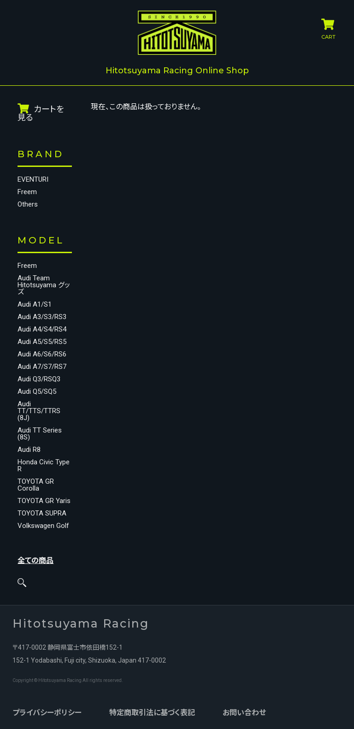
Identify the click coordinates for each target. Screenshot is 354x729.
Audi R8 (29, 449)
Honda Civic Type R (44, 466)
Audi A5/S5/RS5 (42, 341)
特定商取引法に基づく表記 (152, 713)
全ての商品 (35, 560)
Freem (27, 192)
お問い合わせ (244, 713)
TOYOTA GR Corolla (36, 485)
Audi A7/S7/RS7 (42, 366)
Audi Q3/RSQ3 (39, 379)
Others (28, 204)
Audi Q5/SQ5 (37, 391)
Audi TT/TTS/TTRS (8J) (39, 411)
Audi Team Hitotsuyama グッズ (44, 285)
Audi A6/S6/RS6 (42, 354)
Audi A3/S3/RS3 (42, 317)
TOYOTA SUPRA (42, 513)
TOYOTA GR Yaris (44, 501)
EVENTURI (33, 179)
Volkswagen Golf (43, 525)
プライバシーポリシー (47, 713)
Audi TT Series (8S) (40, 434)
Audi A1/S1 (35, 304)
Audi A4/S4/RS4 (42, 329)
